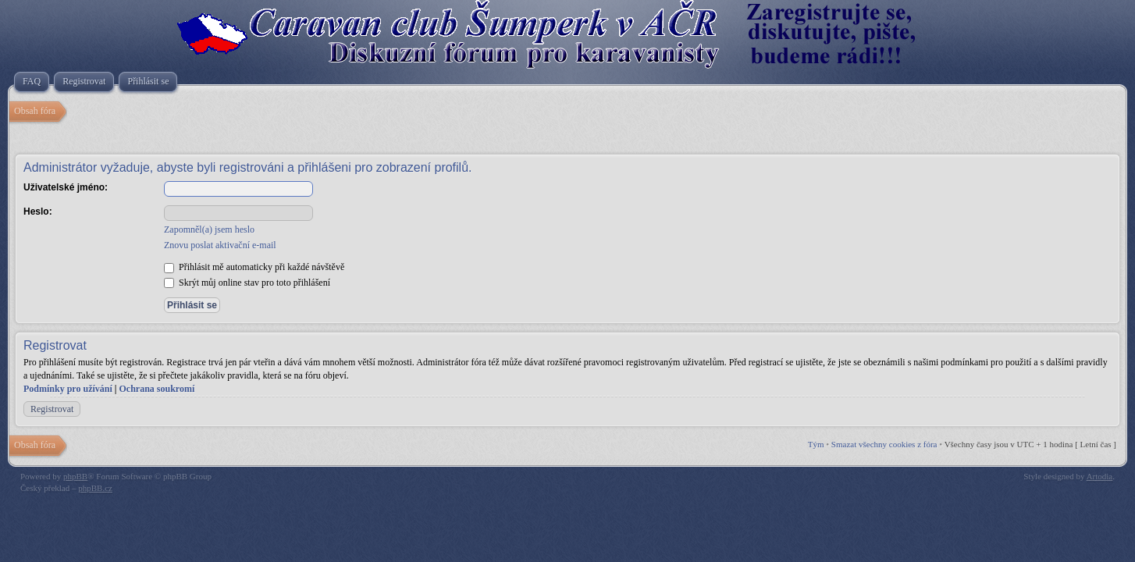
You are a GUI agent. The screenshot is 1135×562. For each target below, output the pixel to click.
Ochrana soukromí (156, 388)
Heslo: (37, 211)
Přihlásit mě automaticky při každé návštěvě (254, 266)
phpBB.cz (95, 488)
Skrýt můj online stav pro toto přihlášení (247, 282)
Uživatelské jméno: (65, 187)
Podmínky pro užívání (67, 388)
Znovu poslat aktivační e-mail (220, 245)
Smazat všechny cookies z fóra (884, 444)
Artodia (1100, 476)
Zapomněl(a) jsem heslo (209, 229)
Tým (816, 444)
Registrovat (51, 409)
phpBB (75, 476)
